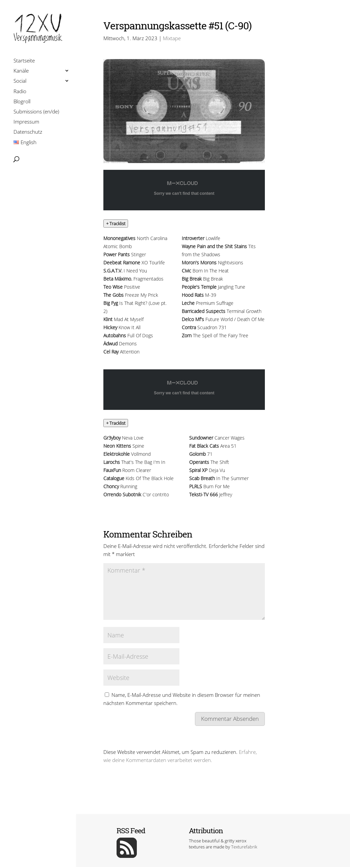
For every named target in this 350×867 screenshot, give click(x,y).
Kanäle (21, 71)
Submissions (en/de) (36, 112)
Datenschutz (28, 132)
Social (20, 81)
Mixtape (172, 38)
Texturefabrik (244, 847)
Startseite (24, 61)
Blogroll (22, 102)
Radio (20, 92)
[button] (115, 223)
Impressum (26, 122)
